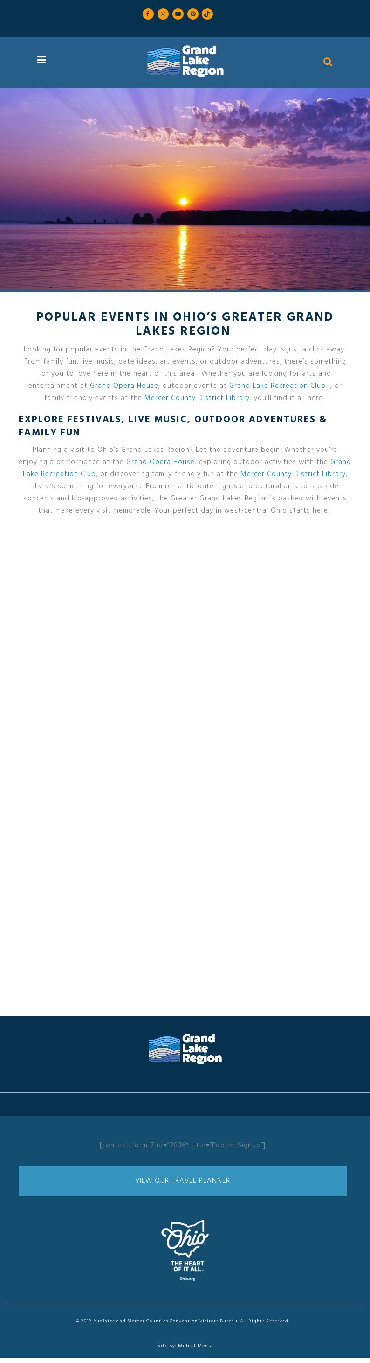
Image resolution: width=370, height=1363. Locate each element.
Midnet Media (195, 1345)
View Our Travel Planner (182, 1181)
